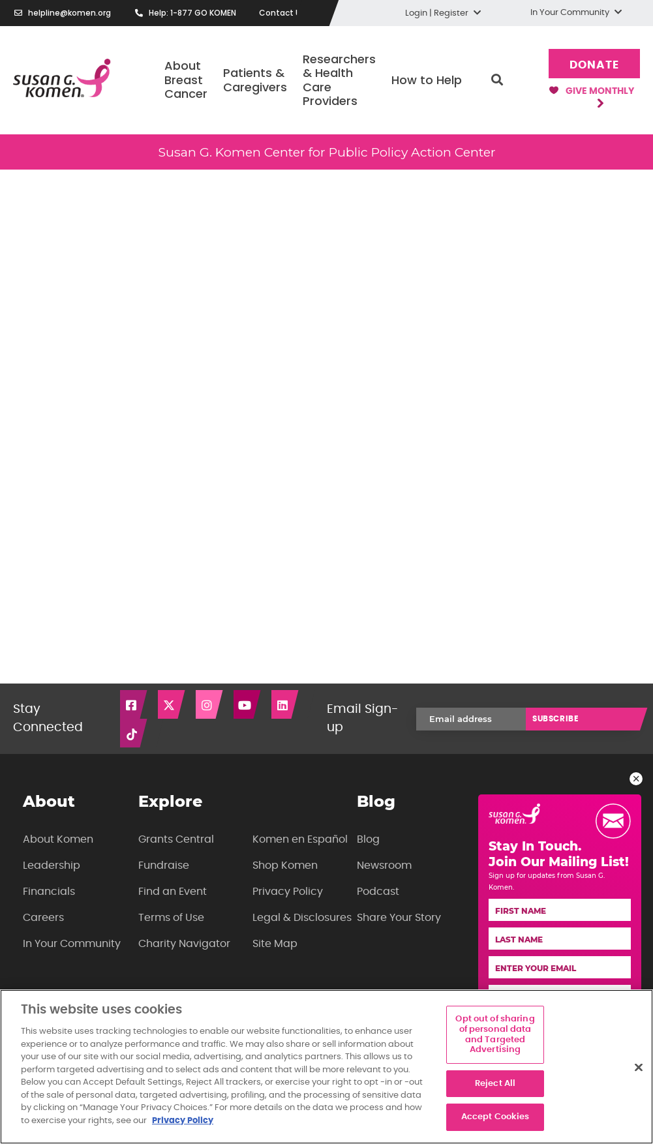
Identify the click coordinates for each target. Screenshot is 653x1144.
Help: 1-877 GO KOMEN (192, 12)
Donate (593, 64)
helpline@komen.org (69, 12)
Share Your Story (399, 917)
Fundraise (163, 865)
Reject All (495, 1083)
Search (497, 80)
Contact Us (282, 12)
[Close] (638, 1067)
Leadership (51, 865)
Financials (49, 891)
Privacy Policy (287, 891)
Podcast (378, 891)
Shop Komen (285, 865)
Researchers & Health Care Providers (339, 80)
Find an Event (172, 891)
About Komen (58, 839)
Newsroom (384, 865)
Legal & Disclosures (302, 917)
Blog (368, 839)
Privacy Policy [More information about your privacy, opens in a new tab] (182, 1121)
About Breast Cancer (185, 79)
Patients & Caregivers (255, 80)
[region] (326, 1066)
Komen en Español (300, 839)
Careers (43, 917)
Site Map (274, 944)
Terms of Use (171, 917)
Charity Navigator (184, 944)
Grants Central (176, 839)
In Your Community (72, 944)
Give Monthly (592, 96)
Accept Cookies (495, 1117)
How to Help (426, 80)
